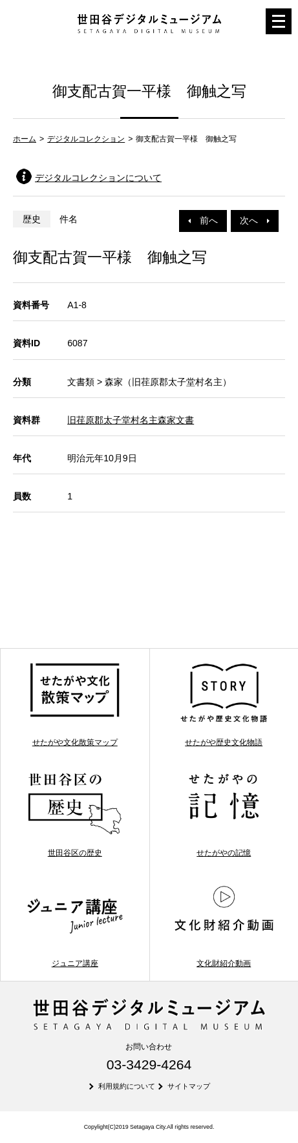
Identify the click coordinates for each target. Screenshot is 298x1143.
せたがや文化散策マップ (75, 704)
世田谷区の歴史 (75, 814)
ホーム (24, 138)
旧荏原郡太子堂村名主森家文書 (130, 420)
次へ (255, 220)
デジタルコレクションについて (98, 178)
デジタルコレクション (86, 138)
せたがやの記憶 (224, 814)
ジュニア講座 (75, 925)
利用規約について (126, 1086)
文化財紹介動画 (224, 925)
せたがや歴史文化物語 (224, 704)
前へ (203, 220)
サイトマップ (188, 1086)
